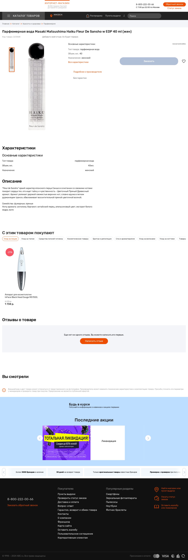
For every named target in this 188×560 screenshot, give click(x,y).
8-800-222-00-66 (145, 4)
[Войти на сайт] (177, 16)
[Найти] (157, 16)
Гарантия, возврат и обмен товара (77, 510)
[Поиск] (144, 16)
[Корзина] (183, 16)
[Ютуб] (22, 519)
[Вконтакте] (9, 519)
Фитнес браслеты (116, 510)
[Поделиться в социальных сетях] (183, 35)
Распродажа (96, 16)
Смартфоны (112, 494)
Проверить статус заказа (72, 498)
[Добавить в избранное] (184, 61)
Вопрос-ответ (66, 506)
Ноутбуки (111, 506)
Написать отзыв (94, 341)
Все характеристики (78, 62)
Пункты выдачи (113, 16)
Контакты (63, 514)
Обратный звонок (174, 4)
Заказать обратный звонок (22, 505)
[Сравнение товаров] (167, 16)
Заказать (149, 61)
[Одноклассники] (16, 519)
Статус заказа (174, 8)
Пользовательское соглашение (75, 533)
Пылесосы (112, 502)
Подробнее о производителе (87, 72)
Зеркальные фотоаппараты (121, 498)
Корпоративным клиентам (73, 537)
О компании (64, 518)
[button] (40, 438)
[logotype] (23, 6)
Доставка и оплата (68, 502)
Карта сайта (65, 525)
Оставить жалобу (67, 529)
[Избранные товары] (172, 16)
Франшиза (64, 521)
